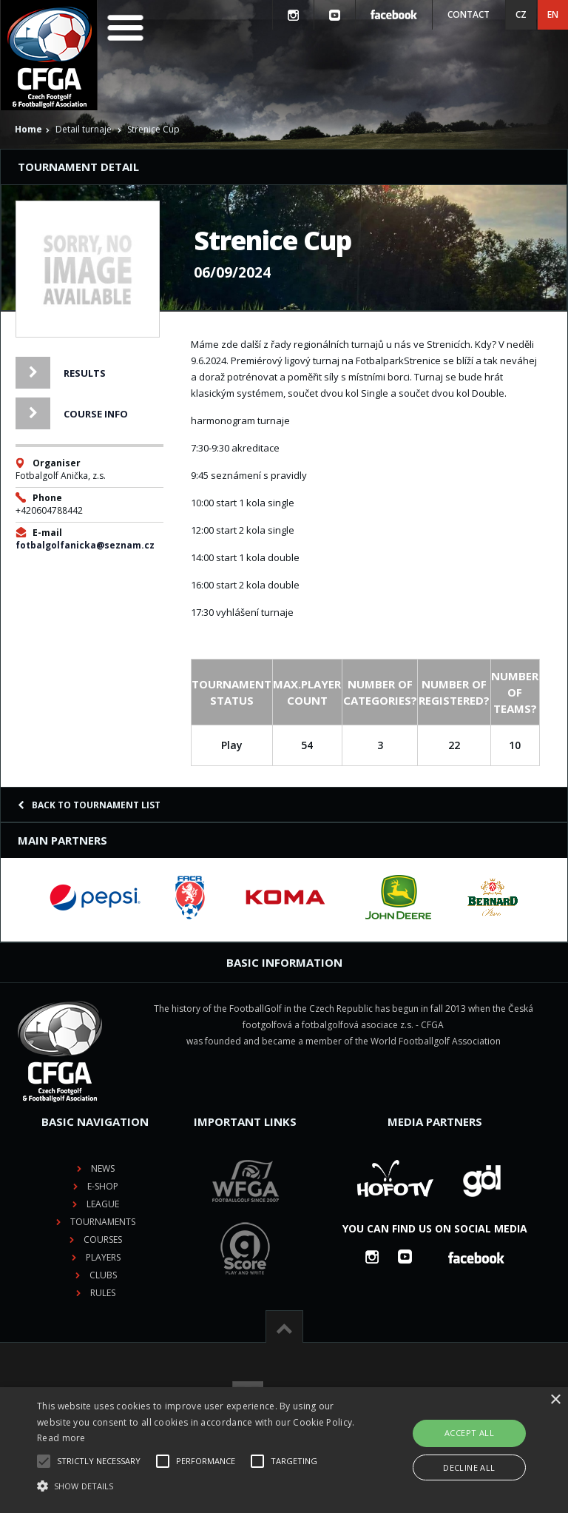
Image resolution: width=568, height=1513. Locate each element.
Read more (61, 1438)
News (103, 1168)
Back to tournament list (89, 805)
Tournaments (102, 1221)
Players (103, 1257)
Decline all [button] (469, 1467)
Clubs (103, 1275)
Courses (103, 1239)
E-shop (102, 1186)
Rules (102, 1292)
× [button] (555, 1400)
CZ (521, 14)
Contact (468, 14)
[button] (197, 1486)
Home (28, 129)
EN (552, 14)
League (103, 1204)
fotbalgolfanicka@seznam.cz (85, 545)
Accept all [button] (469, 1432)
